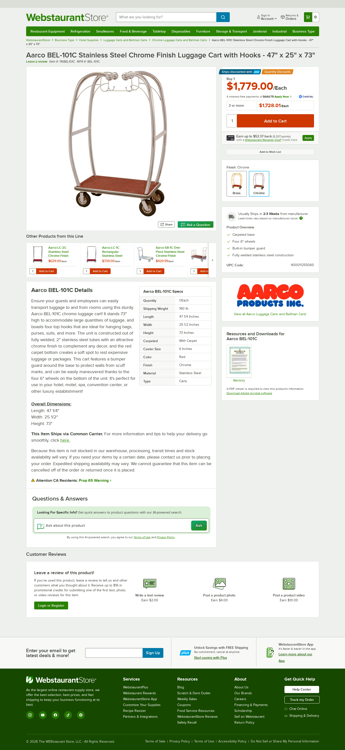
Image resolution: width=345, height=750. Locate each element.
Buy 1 (231, 79)
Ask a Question (195, 225)
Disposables (181, 31)
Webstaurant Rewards (139, 693)
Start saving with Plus (210, 658)
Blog (180, 687)
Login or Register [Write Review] (51, 605)
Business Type (304, 31)
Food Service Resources (196, 711)
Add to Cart (46, 271)
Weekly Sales (187, 699)
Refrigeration (80, 31)
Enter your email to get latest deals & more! (50, 653)
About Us (241, 687)
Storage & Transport (231, 31)
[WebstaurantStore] (66, 680)
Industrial (279, 31)
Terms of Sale (155, 741)
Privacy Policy (166, 537)
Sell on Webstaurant (249, 716)
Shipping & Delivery (301, 715)
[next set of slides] (212, 260)
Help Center (302, 689)
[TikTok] (68, 715)
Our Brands (243, 693)
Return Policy (244, 722)
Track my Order (302, 700)
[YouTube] (43, 715)
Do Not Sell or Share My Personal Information (285, 741)
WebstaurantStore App (140, 699)
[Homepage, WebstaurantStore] (67, 17)
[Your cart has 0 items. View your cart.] (311, 17)
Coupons (184, 705)
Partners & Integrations (140, 716)
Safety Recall (187, 722)
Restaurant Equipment (48, 31)
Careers (240, 699)
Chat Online (295, 709)
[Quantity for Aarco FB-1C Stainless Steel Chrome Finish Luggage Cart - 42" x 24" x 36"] (193, 271)
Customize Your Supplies (142, 705)
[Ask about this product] (121, 525)
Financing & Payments (251, 705)
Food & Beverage (133, 31)
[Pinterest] (81, 715)
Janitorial (260, 31)
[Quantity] (232, 120)
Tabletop (159, 31)
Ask (199, 525)
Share (166, 224)
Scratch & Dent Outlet (193, 693)
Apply (309, 138)
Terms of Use (142, 537)
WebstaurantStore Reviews (197, 716)
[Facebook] (55, 715)
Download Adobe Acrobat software (249, 393)
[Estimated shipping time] (301, 218)
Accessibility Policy (232, 741)
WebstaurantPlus (135, 687)
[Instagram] (30, 715)
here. (65, 440)
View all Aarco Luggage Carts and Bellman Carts (270, 314)
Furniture (203, 31)
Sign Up (153, 653)
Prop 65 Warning (94, 480)
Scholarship (243, 711)
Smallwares (105, 31)
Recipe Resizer (134, 711)
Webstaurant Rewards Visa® (263, 140)
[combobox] (166, 17)
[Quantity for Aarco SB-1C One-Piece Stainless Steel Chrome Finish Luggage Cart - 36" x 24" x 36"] (140, 271)
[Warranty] (239, 363)
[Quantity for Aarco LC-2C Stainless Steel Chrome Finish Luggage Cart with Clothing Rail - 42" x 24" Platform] (32, 271)
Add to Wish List (270, 152)
